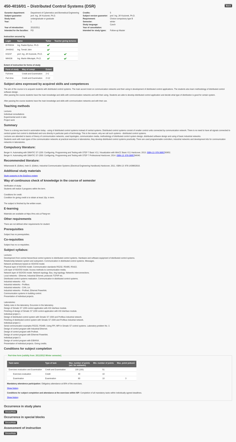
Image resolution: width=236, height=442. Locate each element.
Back (228, 5)
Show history (12, 388)
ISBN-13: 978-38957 (156, 152)
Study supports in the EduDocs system (21, 176)
